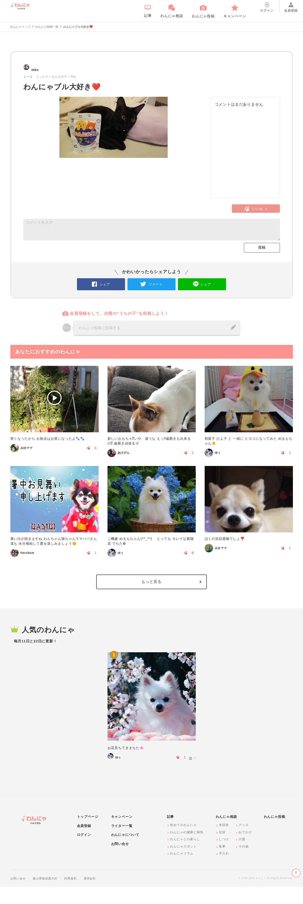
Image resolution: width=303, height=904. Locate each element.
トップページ (87, 834)
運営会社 (90, 895)
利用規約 (70, 895)
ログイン (84, 852)
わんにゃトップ (20, 26)
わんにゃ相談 (226, 834)
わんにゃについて (125, 852)
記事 (170, 834)
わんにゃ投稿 (274, 834)
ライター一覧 (122, 843)
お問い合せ (120, 861)
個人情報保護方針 (45, 895)
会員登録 (84, 843)
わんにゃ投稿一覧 (46, 26)
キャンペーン (122, 834)
